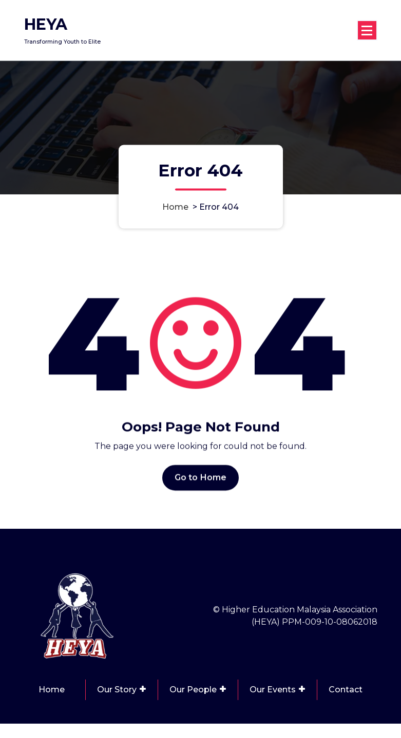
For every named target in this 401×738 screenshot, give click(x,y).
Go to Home (201, 483)
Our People (193, 689)
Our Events (273, 689)
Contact (345, 689)
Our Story (117, 689)
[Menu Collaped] (367, 30)
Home (175, 207)
